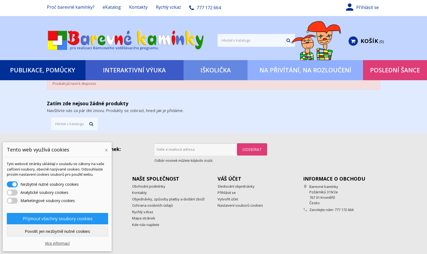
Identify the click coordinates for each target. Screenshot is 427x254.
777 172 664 (344, 209)
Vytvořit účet (228, 199)
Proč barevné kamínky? (70, 7)
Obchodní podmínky (148, 186)
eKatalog (112, 7)
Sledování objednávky (236, 186)
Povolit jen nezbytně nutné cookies (57, 231)
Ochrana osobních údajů (152, 205)
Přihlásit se (227, 192)
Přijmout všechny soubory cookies (58, 219)
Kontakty (138, 7)
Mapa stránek (143, 218)
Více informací (57, 243)
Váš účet (229, 178)
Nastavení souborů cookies (240, 205)
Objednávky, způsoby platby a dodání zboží (168, 199)
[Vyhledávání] (256, 40)
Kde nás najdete (145, 224)
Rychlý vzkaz (168, 7)
